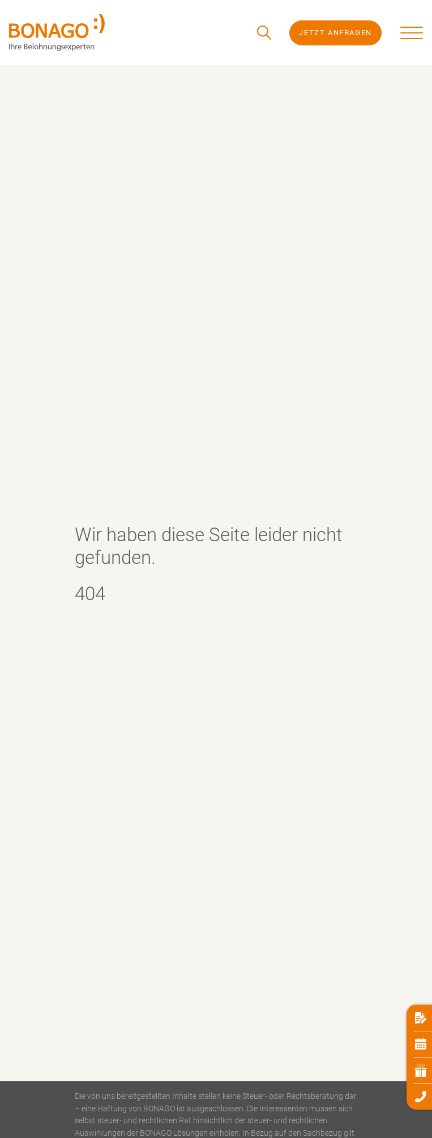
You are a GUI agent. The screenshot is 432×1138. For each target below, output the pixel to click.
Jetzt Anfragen (335, 32)
